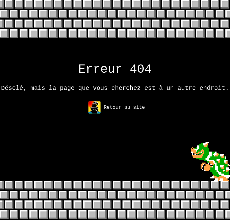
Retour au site (116, 111)
